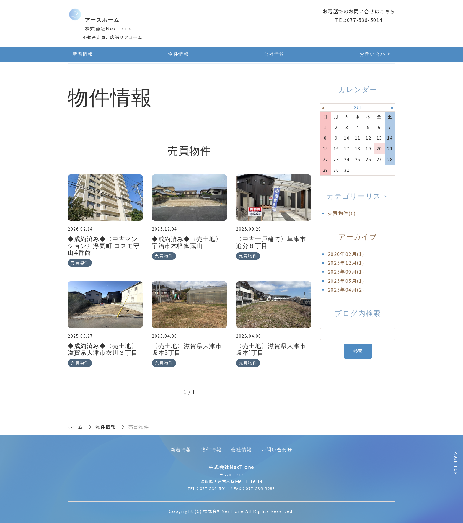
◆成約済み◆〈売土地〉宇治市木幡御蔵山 (187, 242)
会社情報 (274, 54)
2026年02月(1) (346, 253)
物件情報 (178, 54)
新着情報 (82, 54)
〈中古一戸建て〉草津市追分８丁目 (271, 242)
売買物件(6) (342, 213)
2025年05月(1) (346, 280)
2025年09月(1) (346, 271)
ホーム (75, 426)
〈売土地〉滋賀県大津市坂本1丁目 (271, 349)
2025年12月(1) (346, 262)
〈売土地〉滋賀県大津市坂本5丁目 (187, 349)
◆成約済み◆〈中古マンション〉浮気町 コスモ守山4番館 (104, 246)
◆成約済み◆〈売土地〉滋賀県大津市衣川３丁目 (103, 349)
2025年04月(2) (346, 289)
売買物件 (80, 263)
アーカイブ (357, 237)
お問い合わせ (375, 54)
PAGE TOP (456, 463)
